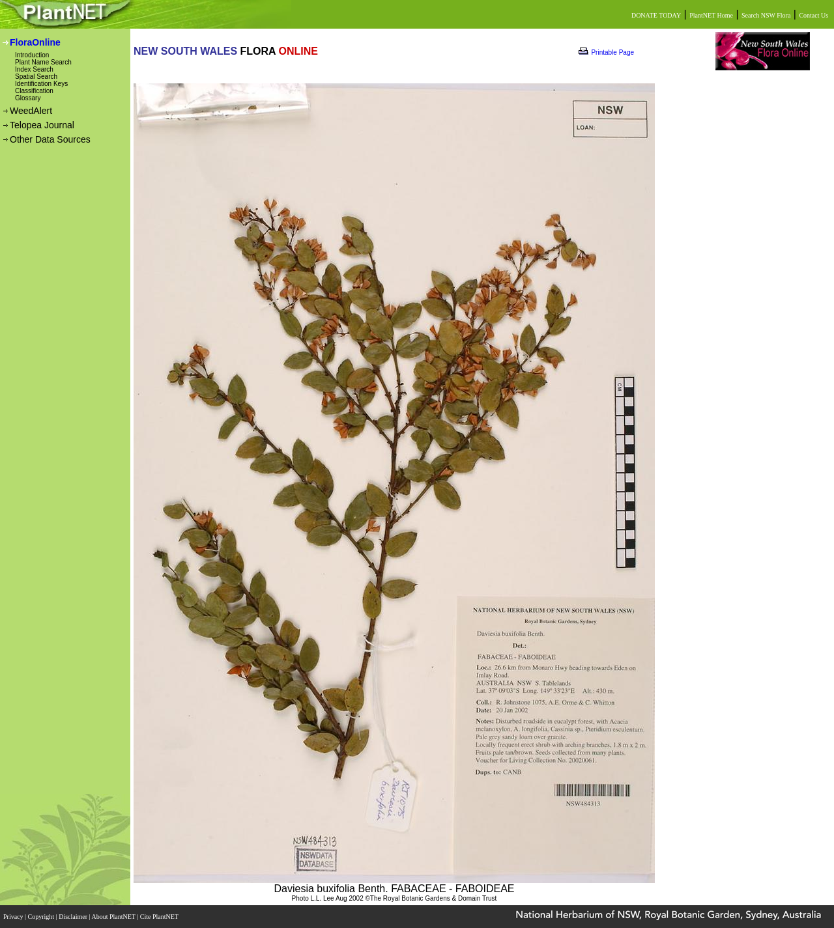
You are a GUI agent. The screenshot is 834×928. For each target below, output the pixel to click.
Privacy (14, 916)
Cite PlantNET (160, 916)
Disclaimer (74, 916)
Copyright (42, 916)
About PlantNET (114, 916)
